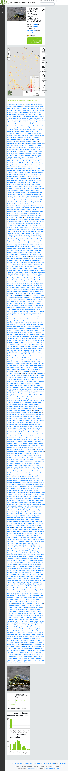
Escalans (25, 256)
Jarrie (28, 295)
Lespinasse (31, 358)
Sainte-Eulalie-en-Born (28, 518)
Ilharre (40, 293)
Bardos (32, 135)
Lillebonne (41, 367)
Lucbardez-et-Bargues (25, 379)
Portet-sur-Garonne (31, 473)
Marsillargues (41, 393)
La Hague (20, 317)
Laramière (29, 326)
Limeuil (17, 369)
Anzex (24, 116)
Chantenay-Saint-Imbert (22, 208)
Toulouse (17, 619)
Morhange (16, 434)
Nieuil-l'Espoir (35, 441)
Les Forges (33, 356)
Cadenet (29, 176)
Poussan (39, 475)
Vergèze (40, 636)
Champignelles (25, 206)
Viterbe (9, 662)
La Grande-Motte (26, 315)
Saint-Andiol (10, 504)
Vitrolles (14, 662)
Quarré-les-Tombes (13, 482)
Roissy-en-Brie (21, 492)
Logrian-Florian (11, 373)
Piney (27, 465)
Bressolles (30, 167)
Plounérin (36, 467)
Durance (9, 250)
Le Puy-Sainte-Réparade (28, 352)
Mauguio (23, 397)
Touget (35, 617)
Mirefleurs (29, 408)
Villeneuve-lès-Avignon (27, 652)
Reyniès (9, 490)
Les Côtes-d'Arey (23, 356)
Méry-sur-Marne (29, 402)
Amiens (17, 112)
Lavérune (31, 338)
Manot (16, 389)
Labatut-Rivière (17, 305)
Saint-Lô (16, 555)
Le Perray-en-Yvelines (30, 350)
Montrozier (17, 432)
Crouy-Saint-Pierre (23, 237)
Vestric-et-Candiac (12, 640)
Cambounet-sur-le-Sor (13, 184)
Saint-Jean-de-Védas (18, 547)
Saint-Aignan (30, 502)
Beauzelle (17, 143)
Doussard (11, 248)
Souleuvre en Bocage (13, 609)
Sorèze (38, 605)
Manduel (36, 387)
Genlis (23, 278)
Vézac (20, 640)
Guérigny (16, 286)
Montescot (24, 424)
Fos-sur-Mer (21, 266)
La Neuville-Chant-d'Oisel (19, 323)
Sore (34, 605)
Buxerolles (20, 174)
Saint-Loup (23, 555)
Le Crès (18, 346)
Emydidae (35, 26)
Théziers (33, 615)
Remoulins (18, 488)
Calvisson (27, 182)
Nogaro (33, 443)
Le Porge (39, 350)
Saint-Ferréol (34, 531)
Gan (17, 274)
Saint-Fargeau (35, 529)
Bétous (22, 149)
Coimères (37, 219)
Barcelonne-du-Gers (23, 135)
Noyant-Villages (28, 447)
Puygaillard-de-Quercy (31, 480)
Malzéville (37, 385)
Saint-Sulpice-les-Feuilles (26, 584)
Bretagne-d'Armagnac (20, 169)
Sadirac (19, 500)
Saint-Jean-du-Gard (30, 547)
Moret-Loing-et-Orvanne (35, 432)
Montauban (18, 418)
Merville (22, 402)
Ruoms (35, 498)
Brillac (23, 170)
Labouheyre (37, 305)
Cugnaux (16, 239)
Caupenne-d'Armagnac (26, 198)
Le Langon (35, 348)
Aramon (42, 116)
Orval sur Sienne (17, 453)
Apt (33, 116)
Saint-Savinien (35, 582)
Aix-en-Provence (17, 108)
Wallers (23, 664)
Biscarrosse (14, 153)
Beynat (39, 149)
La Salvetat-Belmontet (32, 330)
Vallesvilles (24, 629)
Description (11, 705)
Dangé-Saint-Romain (34, 243)
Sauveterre (39, 596)
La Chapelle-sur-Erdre (34, 309)
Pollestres (25, 469)
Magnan (25, 383)
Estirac (15, 260)
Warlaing (28, 664)
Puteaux (14, 480)
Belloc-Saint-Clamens (35, 145)
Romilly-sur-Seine (31, 492)
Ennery (22, 252)
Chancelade (10, 208)
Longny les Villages (22, 373)
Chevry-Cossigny (12, 215)
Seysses (32, 603)
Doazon (42, 245)
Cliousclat (18, 219)
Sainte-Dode (17, 518)
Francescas (10, 268)
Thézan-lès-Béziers (24, 615)
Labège (25, 305)
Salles (19, 592)
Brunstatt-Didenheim (37, 172)
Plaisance (10, 467)
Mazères (15, 399)
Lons (22, 375)
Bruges (16, 172)
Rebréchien (36, 486)
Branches (14, 167)
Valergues (31, 627)
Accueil (14, 763)
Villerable (16, 656)
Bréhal (20, 167)
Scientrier (18, 599)
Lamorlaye (10, 321)
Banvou (9, 135)
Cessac (22, 202)
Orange (9, 451)
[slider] (27, 92)
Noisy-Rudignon (26, 445)
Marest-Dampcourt (23, 391)
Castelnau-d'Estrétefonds (24, 194)
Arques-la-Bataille (17, 122)
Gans (20, 274)
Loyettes (15, 379)
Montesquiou (32, 424)
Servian (36, 601)
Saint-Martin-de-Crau (13, 558)
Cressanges (41, 235)
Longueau (32, 373)
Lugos (18, 381)
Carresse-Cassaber (38, 188)
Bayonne (9, 137)
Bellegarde (10, 145)
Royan (24, 498)
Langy (16, 325)
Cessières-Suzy (29, 202)
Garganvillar (26, 274)
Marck (15, 391)
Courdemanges (11, 231)
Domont (32, 247)
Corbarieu (18, 225)
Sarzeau (10, 596)
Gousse (27, 280)
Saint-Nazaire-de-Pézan (22, 568)
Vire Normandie (37, 660)
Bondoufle (37, 157)
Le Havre (28, 348)
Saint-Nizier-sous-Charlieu (27, 570)
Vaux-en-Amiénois (27, 633)
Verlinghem (10, 638)
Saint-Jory (18, 549)
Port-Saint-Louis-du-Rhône (14, 475)
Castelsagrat (26, 196)
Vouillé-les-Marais (39, 662)
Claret (32, 215)
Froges (14, 270)
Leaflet (30, 95)
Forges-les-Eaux (12, 266)
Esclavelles (32, 256)
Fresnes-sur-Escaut (31, 268)
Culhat (22, 239)
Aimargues (34, 106)
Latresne (29, 334)
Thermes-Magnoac (12, 615)
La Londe (17, 319)
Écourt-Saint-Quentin (13, 252)
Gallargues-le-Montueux (36, 272)
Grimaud (21, 284)
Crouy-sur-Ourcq (34, 237)
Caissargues (32, 180)
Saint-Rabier (29, 580)
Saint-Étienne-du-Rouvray (29, 527)
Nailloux (10, 438)
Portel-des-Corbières (19, 473)
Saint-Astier (38, 506)
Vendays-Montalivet (13, 635)
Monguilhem (11, 414)
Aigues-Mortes (11, 106)
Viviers (26, 662)
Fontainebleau (25, 264)
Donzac (37, 247)
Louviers (9, 379)
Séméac (16, 601)
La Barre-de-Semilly (30, 301)
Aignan (40, 104)
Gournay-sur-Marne (18, 280)
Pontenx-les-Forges (25, 471)
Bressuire (10, 169)
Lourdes (30, 377)
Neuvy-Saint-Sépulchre (18, 441)
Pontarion (16, 471)
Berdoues (15, 147)
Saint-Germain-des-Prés (31, 537)
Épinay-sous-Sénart (31, 254)
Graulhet (16, 282)
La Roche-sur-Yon (18, 328)
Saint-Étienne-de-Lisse (33, 525)
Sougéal (41, 607)
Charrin (34, 209)
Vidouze (34, 642)
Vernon (28, 638)
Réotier (33, 488)
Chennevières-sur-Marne (35, 213)
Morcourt (24, 432)
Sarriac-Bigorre (35, 594)
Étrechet (20, 260)
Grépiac (9, 284)
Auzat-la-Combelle (13, 131)
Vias (30, 640)
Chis (19, 215)
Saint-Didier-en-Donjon (37, 514)
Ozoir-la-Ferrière (32, 453)
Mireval (35, 408)
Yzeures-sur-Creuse (30, 666)
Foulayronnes (29, 266)
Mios (37, 406)
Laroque (37, 328)
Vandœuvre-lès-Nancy (13, 631)
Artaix (24, 122)
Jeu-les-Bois (16, 297)
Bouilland (10, 163)
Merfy (32, 401)
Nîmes (9, 443)
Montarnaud (40, 416)
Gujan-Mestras (29, 286)
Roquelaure (18, 494)
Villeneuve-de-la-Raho (37, 650)
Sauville (9, 597)
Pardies (10, 457)
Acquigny (20, 104)
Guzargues (37, 286)
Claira (28, 215)
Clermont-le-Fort (18, 217)
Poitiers (19, 469)
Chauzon (16, 213)
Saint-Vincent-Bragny (26, 588)
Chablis (37, 202)
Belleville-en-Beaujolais (21, 145)
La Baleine (21, 301)
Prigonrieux (24, 479)
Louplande (24, 377)
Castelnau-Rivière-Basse (14, 196)
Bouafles (25, 161)
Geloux (41, 276)
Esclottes (38, 256)
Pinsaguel (33, 465)
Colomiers (22, 221)
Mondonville (22, 412)
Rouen (27, 496)
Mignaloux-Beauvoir (13, 406)
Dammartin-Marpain (37, 241)
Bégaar (30, 143)
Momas (16, 412)
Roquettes (39, 494)
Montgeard (22, 426)
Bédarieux (24, 143)
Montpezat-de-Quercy (21, 428)
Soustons (29, 609)
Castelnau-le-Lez (37, 194)
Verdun (18, 636)
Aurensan (24, 130)
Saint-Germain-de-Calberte (35, 535)
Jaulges (9, 297)
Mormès (22, 434)
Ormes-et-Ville (27, 451)
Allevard (15, 110)
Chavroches (23, 213)
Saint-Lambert (11, 551)
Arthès (29, 122)
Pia (9, 465)
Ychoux (42, 664)
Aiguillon (27, 106)
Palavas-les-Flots (34, 455)
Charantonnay (40, 208)
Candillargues (36, 184)
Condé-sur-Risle (19, 223)
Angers (9, 114)
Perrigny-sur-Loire (24, 461)
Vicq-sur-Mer (27, 642)
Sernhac (30, 601)
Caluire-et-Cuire (18, 182)
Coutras (39, 233)
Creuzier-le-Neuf (12, 237)
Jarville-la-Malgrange (37, 295)
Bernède (21, 147)
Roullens (39, 496)
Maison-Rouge (38, 383)
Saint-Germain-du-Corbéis (26, 539)
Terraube (37, 613)
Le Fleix (24, 346)
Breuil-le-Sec (30, 169)
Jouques (14, 299)
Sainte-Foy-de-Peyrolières (23, 519)
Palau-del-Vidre (24, 455)
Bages (18, 133)
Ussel (17, 623)
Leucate (34, 364)
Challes (22, 204)
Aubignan (35, 126)
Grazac (22, 282)
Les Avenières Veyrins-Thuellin (21, 354)
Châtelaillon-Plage (38, 211)
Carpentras (29, 188)
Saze (41, 597)
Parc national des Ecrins (52, 768)
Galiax (26, 272)
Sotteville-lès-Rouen (19, 607)
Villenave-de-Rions (28, 648)
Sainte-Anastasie (12, 516)
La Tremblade (22, 334)
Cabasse (9, 176)
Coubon (21, 227)
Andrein (34, 112)
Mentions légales (61, 763)
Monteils (9, 424)
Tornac (24, 617)
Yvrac (22, 666)
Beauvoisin (10, 143)
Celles (27, 200)
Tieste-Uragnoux (16, 617)
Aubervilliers (28, 126)
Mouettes (28, 434)
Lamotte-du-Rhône (26, 321)
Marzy (33, 395)
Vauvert (19, 633)
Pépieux (25, 459)
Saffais (24, 500)
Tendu (32, 613)
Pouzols (16, 477)
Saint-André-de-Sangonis (22, 504)
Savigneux (16, 597)
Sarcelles (27, 594)
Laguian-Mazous (12, 317)
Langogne (11, 325)
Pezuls (34, 463)
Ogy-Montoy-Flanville (18, 449)
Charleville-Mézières (13, 209)
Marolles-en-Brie (19, 393)
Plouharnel (29, 467)
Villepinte (10, 656)
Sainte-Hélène (23, 521)
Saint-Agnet (22, 502)
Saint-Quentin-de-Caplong (18, 580)
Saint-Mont (38, 566)
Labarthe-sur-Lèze (16, 303)
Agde (35, 104)
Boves (41, 165)
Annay (35, 114)
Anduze (40, 112)
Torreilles (29, 617)
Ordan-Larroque (17, 451)
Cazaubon (10, 200)
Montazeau (17, 420)
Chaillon (16, 204)
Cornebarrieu (25, 225)
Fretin (39, 268)
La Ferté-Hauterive (34, 313)
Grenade (27, 282)
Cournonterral (11, 233)
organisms (22, 101)
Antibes (14, 116)
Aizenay (25, 108)
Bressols (36, 167)
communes (13, 101)
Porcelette (42, 471)
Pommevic (32, 469)
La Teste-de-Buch (18, 332)
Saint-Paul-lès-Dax (32, 574)
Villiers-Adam (25, 658)
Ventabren (41, 635)
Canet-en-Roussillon (24, 186)
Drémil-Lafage (24, 248)
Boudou (40, 161)
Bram (8, 167)
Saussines (32, 596)
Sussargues (34, 611)
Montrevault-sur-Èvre (35, 430)
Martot (28, 395)
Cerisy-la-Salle (15, 202)
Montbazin (24, 420)
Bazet (31, 137)
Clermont (10, 217)
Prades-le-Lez (23, 477)
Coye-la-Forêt (11, 235)
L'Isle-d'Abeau (33, 369)
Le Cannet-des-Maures (25, 344)
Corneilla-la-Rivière (12, 227)
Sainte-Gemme (35, 519)
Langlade (41, 323)
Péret (29, 459)
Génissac (18, 278)
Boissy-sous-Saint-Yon (20, 157)
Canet (16, 186)
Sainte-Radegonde (21, 525)
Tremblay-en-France (30, 621)
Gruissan (9, 286)
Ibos (36, 293)
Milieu (18, 705)
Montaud (24, 418)
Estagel (9, 260)
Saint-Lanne (20, 551)
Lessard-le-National (23, 360)
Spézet (15, 611)
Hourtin (40, 291)
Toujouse (40, 617)
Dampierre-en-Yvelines (13, 243)
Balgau (35, 133)
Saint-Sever (15, 584)
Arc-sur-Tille (32, 118)
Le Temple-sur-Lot (18, 364)
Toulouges (10, 619)
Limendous (10, 369)
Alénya (39, 108)
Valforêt (37, 627)
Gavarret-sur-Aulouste (20, 276)
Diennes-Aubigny (23, 245)
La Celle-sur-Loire (31, 307)
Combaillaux (29, 221)
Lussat (9, 383)
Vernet (23, 638)
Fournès (36, 266)
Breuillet (37, 169)
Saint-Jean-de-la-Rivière (29, 545)
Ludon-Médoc (11, 381)
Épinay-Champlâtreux (18, 254)
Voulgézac (11, 664)
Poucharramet (32, 475)
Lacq (38, 311)
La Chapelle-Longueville (20, 309)
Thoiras (39, 615)
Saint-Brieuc (30, 510)
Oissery (27, 449)
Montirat (28, 426)
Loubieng (10, 377)
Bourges (41, 163)
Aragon (37, 116)
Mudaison (37, 436)
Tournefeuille (24, 619)
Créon (35, 235)
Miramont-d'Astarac (13, 408)
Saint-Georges (27, 533)
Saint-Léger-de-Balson (27, 553)
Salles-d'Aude (25, 592)
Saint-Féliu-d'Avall (24, 531)
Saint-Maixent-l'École (14, 557)
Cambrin (23, 184)
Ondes (41, 449)
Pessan (37, 461)
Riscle (20, 490)
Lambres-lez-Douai (26, 319)
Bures (9, 174)
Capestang (34, 186)
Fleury (14, 264)
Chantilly (32, 208)
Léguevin (15, 348)
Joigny (23, 297)
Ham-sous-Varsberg (26, 287)
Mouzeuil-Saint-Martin (27, 436)
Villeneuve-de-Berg (24, 650)
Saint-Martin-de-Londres (27, 558)
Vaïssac (36, 625)
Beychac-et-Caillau (30, 149)
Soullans (22, 609)
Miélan (41, 404)
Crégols (18, 235)
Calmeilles (10, 182)
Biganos (31, 151)
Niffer (41, 441)
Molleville (10, 412)
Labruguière (15, 307)
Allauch (10, 110)
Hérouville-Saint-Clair (37, 289)
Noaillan (27, 443)
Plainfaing (40, 465)
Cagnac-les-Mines (24, 178)
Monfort (35, 412)
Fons (18, 264)
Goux (36, 280)
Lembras (9, 350)
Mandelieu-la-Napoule (27, 387)
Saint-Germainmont (16, 541)
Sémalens (10, 601)
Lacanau (22, 307)
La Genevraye (16, 315)
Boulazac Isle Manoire (20, 163)
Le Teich (9, 364)
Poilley (42, 467)
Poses (25, 475)
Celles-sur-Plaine (35, 200)
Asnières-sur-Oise (19, 124)
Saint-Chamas (16, 512)
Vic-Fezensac (36, 640)
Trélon (21, 621)
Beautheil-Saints (27, 141)
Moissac (26, 410)
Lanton (35, 325)
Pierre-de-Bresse (20, 465)
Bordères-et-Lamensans (27, 159)
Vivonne (31, 662)
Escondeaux (10, 258)
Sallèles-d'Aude (11, 592)
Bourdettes (35, 163)
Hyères (32, 293)
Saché (14, 500)
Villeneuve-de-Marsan (13, 652)
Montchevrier (38, 420)
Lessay (32, 360)
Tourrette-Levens (34, 619)
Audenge (31, 128)
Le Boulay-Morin (37, 342)
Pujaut (40, 479)
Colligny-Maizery (13, 221)
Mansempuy (22, 389)
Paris (33, 457)
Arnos (9, 122)
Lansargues (28, 325)
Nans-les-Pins (30, 438)
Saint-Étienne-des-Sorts (14, 527)
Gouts (32, 280)
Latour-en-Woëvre (12, 334)
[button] (9, 54)
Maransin (30, 389)
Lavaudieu (25, 338)
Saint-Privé (37, 578)
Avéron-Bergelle (30, 131)
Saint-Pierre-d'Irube (36, 576)
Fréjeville (17, 268)
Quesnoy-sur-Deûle (25, 482)
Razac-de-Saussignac (25, 486)
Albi (29, 108)
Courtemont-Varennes (22, 233)
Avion (42, 131)
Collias (43, 219)
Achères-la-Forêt (12, 104)
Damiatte (28, 241)
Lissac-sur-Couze (37, 371)
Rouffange (33, 496)
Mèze (23, 404)
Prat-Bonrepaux (32, 477)
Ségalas (24, 599)
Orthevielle (40, 451)
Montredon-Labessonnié (14, 430)
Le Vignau (23, 365)
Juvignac (10, 301)
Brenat (24, 167)
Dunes (31, 248)
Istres (15, 295)
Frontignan (20, 270)
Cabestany (16, 176)
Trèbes (9, 621)
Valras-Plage (38, 629)
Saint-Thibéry (12, 586)
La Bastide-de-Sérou (28, 303)
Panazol (42, 455)
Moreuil (9, 434)
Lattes (35, 334)
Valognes (31, 629)
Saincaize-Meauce (12, 502)
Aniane (31, 114)
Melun (31, 399)
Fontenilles (33, 264)
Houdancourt (33, 291)
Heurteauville (11, 291)
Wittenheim (35, 664)
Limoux (22, 369)
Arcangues (25, 118)
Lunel (22, 381)
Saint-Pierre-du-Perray (26, 578)
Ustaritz (32, 623)
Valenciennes (23, 627)
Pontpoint (35, 471)
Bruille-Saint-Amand (25, 172)
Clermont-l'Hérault (29, 217)
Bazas (27, 137)
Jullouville (32, 299)
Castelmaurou (25, 192)
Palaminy (16, 455)
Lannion (21, 325)
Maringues (38, 391)
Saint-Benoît (22, 510)
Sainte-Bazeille (22, 516)
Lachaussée (20, 311)
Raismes (22, 484)
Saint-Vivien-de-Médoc (17, 590)
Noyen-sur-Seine (38, 447)
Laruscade (22, 330)
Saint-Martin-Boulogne (35, 557)
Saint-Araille (31, 506)
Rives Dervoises (33, 490)
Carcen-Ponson (20, 188)
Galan (22, 272)
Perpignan (40, 459)
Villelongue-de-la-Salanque (28, 646)
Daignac (22, 241)
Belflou (35, 143)
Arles (12, 120)
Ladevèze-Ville (24, 313)
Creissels (24, 235)
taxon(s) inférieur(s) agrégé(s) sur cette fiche (35, 41)
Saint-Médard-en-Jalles (19, 564)
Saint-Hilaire (15, 543)
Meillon (21, 399)
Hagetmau (10, 287)
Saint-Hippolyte (24, 543)
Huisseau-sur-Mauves (22, 293)
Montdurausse (38, 422)
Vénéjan (34, 635)
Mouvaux (17, 436)
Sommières (18, 605)
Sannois (21, 594)
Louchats (17, 377)
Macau (20, 383)
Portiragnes (41, 473)
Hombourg (19, 291)
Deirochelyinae (31, 30)
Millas (27, 406)
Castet (42, 196)
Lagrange (34, 315)
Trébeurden (15, 621)
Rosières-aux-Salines (13, 496)
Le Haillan (22, 348)
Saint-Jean (32, 543)
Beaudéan (36, 139)
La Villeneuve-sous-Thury (20, 340)
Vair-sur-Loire (29, 625)
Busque (14, 174)
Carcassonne (11, 188)
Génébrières (10, 278)
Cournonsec (33, 231)
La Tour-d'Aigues (35, 332)
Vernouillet (40, 638)
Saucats (16, 596)
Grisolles (27, 284)
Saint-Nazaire (11, 568)
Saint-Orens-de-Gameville (14, 572)
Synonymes (11, 708)
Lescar (16, 356)
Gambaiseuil (11, 274)
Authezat (37, 130)
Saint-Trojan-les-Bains (23, 586)
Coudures (27, 227)
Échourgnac (21, 250)
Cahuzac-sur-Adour (12, 180)
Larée (35, 326)
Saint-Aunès (14, 510)
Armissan (25, 120)
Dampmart (24, 243)
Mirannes (22, 408)
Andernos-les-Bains (25, 112)
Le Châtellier (11, 346)
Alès (43, 108)
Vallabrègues (16, 629)
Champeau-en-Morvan (13, 206)
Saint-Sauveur (26, 582)
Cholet (23, 215)
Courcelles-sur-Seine (33, 229)
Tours (41, 619)
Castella (17, 192)
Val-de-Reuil (14, 627)
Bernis (26, 147)
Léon (21, 350)
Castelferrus (10, 192)
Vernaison (18, 638)
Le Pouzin (17, 352)
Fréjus (23, 268)
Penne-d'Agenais (17, 459)
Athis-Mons (38, 124)
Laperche (23, 326)
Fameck (16, 262)
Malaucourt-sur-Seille (20, 385)
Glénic (42, 278)
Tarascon (16, 613)
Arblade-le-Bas (12, 118)
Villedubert (11, 646)
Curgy (29, 239)
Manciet (9, 387)
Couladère (10, 229)
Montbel (30, 420)
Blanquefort (10, 155)
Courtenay (33, 233)
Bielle (26, 151)
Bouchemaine (33, 161)
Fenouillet (23, 262)
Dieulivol (36, 245)
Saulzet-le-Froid (23, 596)
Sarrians (42, 594)
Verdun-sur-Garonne (27, 636)
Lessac (14, 360)
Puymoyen (41, 480)
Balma (40, 133)
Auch (16, 128)
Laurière (32, 336)
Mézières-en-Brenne (32, 404)
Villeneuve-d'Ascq (13, 650)
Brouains (10, 172)
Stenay (28, 611)
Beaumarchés (11, 141)
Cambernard (34, 182)
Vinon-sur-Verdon (22, 660)
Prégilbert (17, 479)
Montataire (10, 418)
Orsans (34, 451)
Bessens (31, 147)
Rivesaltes (25, 490)
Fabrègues (36, 260)
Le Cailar (15, 344)
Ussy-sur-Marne (24, 623)
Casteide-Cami (35, 190)
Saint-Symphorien (40, 584)
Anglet (14, 114)
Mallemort (30, 385)
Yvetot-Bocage (15, 666)
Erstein (15, 256)
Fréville (9, 270)
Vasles (42, 631)
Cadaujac (23, 176)
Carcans (41, 186)
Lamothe (17, 321)
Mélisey (26, 399)
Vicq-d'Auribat (19, 642)
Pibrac (13, 465)
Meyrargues (17, 404)
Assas (32, 124)
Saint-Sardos (17, 582)
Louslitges (37, 377)
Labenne (30, 305)
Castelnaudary (11, 194)
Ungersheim (10, 623)
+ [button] (8, 52)
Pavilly (9, 459)
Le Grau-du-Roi (31, 346)
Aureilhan (17, 130)
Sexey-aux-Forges (24, 603)
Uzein (36, 623)
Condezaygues (29, 223)
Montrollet (10, 432)
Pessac (32, 461)
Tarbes (22, 613)
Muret (43, 436)
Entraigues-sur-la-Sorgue (32, 252)
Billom (36, 151)
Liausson (15, 367)
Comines (36, 221)
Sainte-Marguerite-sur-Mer (32, 523)
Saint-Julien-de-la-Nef (28, 549)
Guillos (22, 286)
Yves (8, 666)
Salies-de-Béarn (38, 590)
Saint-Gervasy (35, 541)
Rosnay (22, 496)
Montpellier (35, 426)
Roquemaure (26, 494)
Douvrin (17, 248)
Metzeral (41, 402)
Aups (12, 130)
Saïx (26, 590)
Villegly (17, 646)
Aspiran (27, 124)
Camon (29, 184)
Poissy (14, 469)
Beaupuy (18, 141)
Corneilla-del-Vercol (36, 225)
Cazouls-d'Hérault (19, 200)
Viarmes (25, 640)
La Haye (26, 317)
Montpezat (10, 428)
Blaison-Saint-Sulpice (31, 153)
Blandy (40, 153)
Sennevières (23, 601)
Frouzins (27, 270)
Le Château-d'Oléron (39, 344)
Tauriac (27, 613)
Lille (35, 367)
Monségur (35, 414)
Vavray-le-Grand (37, 633)
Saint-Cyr (14, 514)
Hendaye (17, 289)
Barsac (42, 135)
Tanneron (10, 613)
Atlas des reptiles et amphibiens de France (23, 2)
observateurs (33, 101)
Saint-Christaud (25, 512)
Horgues (25, 291)
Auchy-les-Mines (23, 128)
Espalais (32, 258)
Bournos (18, 165)
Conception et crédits (49, 763)
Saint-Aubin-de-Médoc (13, 508)
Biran (40, 151)
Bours (36, 165)
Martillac (22, 395)
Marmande (10, 393)
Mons (29, 414)
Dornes (43, 247)
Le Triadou (28, 364)
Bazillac (36, 137)
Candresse (10, 186)
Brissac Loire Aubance (38, 170)
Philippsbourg (41, 463)
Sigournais (10, 605)
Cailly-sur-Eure (23, 180)
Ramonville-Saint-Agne (32, 484)
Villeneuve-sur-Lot (33, 654)
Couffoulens (34, 227)
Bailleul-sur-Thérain (26, 133)
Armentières (18, 120)
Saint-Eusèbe (26, 529)
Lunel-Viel (28, 381)
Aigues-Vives (20, 106)
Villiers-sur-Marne (35, 658)
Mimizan (32, 406)
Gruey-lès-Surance (36, 284)
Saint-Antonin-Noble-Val (20, 506)
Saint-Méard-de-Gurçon (29, 562)
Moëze (21, 410)
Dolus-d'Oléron (12, 247)
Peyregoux (15, 463)
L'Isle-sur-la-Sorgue (25, 371)
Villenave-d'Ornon (40, 648)
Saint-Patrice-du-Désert (19, 574)
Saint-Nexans (34, 568)
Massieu (38, 395)
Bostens (19, 161)
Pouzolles (10, 477)
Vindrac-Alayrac (11, 660)
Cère (8, 202)
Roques (33, 494)
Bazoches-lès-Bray (12, 139)
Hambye (16, 287)
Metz (37, 402)
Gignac (37, 278)
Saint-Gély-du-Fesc (17, 533)
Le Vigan (16, 365)
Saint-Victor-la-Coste (13, 588)
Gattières (10, 276)
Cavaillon (36, 198)
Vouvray (17, 664)
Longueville (17, 375)
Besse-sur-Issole (39, 147)
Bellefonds (41, 143)
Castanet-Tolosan (24, 190)
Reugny (39, 488)
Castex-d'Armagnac (13, 198)
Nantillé (21, 440)
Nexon (28, 441)
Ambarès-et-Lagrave (34, 110)
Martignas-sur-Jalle (13, 395)
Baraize (15, 135)
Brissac (28, 170)
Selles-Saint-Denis (38, 599)
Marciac (9, 391)
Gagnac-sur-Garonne (13, 272)
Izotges (24, 295)
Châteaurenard (27, 211)
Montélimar (16, 424)
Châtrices (10, 213)
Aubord (41, 126)
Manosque (10, 389)
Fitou (33, 262)
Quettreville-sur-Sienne (38, 482)
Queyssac (11, 484)
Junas (37, 299)
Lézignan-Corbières (32, 365)
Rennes (28, 488)
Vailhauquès (10, 625)
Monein (29, 412)
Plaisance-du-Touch (19, 467)
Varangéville (35, 631)
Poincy (9, 469)
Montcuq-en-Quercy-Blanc (14, 422)
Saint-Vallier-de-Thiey (36, 586)
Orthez (9, 453)
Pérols (34, 459)
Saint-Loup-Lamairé (32, 555)
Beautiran (35, 141)
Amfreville (11, 112)
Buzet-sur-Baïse (28, 174)
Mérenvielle (26, 401)
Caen (16, 178)
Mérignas (10, 402)
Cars (8, 190)
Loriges (27, 375)
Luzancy (14, 383)
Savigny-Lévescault (25, 597)
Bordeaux (16, 159)
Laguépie (40, 315)
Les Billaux (34, 354)
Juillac (26, 299)
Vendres (28, 635)
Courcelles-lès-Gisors (20, 229)
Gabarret (37, 270)
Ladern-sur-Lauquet (13, 313)
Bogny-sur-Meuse (36, 155)
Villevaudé (17, 658)
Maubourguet (16, 397)
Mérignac (38, 401)
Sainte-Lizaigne (19, 523)
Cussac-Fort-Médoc (13, 241)
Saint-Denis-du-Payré (24, 514)
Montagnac (10, 416)
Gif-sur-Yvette (30, 278)
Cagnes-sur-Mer (34, 178)
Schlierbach (10, 599)
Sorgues (9, 607)
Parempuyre (16, 457)
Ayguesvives (11, 133)
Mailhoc (31, 383)
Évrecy (25, 260)
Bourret (24, 165)
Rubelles (29, 498)
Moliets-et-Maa (34, 410)
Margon (32, 391)
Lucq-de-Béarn (37, 379)
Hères (22, 289)
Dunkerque (37, 248)
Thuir (8, 617)
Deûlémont (14, 245)
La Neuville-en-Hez (32, 323)
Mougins (34, 434)
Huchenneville (11, 293)
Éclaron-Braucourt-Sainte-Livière (34, 250)
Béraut (9, 147)
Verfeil (35, 636)
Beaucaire (22, 139)
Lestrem (15, 362)
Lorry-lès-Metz (40, 375)
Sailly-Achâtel (37, 500)
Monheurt (18, 414)
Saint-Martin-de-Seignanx (21, 560)
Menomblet (37, 399)
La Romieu (31, 328)
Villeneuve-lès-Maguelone (20, 654)
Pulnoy (9, 480)
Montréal (30, 428)
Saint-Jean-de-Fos (16, 545)
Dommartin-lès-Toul (23, 247)
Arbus (19, 118)
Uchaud (39, 621)
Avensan (22, 131)
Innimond (10, 295)
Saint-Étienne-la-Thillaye (14, 529)
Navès (32, 440)
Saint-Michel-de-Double (33, 564)
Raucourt (10, 486)
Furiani (32, 270)
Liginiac (31, 367)
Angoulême (20, 114)
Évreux (30, 260)
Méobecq (10, 401)
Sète (16, 603)
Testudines (35, 24)
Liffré (26, 367)
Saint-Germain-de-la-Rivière (15, 537)
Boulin (29, 163)
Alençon (33, 108)
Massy (9, 397)
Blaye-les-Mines (19, 155)
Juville (15, 301)
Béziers (21, 151)
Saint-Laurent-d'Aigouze (31, 551)
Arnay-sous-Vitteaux (35, 120)
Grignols (15, 284)
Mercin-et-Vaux (18, 401)
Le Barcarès (18, 342)
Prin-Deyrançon (32, 479)
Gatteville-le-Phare (36, 274)
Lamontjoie (36, 319)
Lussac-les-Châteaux (37, 381)
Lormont (32, 375)
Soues (35, 607)
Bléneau (27, 155)
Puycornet (21, 480)
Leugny (39, 364)
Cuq (26, 239)
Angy (26, 114)
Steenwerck (21, 611)
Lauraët (9, 336)
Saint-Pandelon (27, 572)
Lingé (26, 369)
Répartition (24, 705)
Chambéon (41, 204)
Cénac (42, 200)
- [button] (8, 56)
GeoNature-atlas (30, 768)
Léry (37, 352)
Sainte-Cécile (31, 516)
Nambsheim (17, 438)
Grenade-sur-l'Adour (36, 282)
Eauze (15, 250)
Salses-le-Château (12, 594)
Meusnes (10, 404)
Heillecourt (10, 289)
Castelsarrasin (35, 196)
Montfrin (15, 426)
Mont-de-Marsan (28, 422)
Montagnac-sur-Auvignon (22, 416)
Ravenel (16, 486)
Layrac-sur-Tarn (32, 340)
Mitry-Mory (15, 410)
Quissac (17, 484)
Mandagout (16, 387)
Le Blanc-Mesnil (27, 342)
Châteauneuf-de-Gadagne (14, 211)
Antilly (19, 116)
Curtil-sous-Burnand (38, 239)
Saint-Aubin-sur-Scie (27, 508)
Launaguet (41, 334)
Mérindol (16, 402)
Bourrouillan (30, 165)
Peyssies (28, 463)
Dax (9, 245)
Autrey (42, 130)
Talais (40, 611)
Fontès (40, 264)
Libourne (21, 367)
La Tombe (26, 332)
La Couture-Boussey (30, 311)
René (23, 488)
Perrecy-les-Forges (12, 461)
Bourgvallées (11, 165)
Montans (33, 416)
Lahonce (32, 317)
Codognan (25, 219)
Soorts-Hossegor (27, 605)
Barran (37, 135)
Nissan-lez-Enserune (18, 443)
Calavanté (39, 180)
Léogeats (16, 350)
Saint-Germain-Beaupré (19, 535)
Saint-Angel (34, 504)
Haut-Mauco (36, 287)
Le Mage (41, 348)
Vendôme (22, 635)
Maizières (10, 385)
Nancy (23, 438)
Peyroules (22, 463)
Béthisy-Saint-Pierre (13, 149)
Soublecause (29, 607)
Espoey (38, 258)
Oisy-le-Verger (34, 449)
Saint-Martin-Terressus (35, 560)
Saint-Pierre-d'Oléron (13, 578)
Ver (8, 636)
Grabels (41, 280)
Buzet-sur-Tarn (38, 174)
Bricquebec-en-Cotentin (14, 170)
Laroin (25, 328)
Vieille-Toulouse (24, 644)
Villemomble (18, 648)
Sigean (38, 603)
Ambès (42, 110)
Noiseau (18, 445)
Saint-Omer (38, 570)
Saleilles (30, 590)
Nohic (13, 445)
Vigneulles (41, 644)
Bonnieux (10, 159)
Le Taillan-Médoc (38, 362)
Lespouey (38, 358)
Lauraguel (15, 336)
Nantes (15, 440)
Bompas (30, 157)
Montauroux (31, 418)
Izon (19, 295)
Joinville (28, 297)
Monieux (24, 414)
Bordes (14, 161)
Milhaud (22, 406)
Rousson (18, 498)
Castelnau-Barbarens (36, 192)
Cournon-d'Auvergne (23, 231)
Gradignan (10, 282)
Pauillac (38, 457)
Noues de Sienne (18, 447)
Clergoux (37, 215)
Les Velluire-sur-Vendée (25, 362)
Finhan (29, 262)
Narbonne (27, 440)
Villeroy (22, 656)
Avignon (38, 131)
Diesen (31, 245)
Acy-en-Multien (28, 104)
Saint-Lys (42, 555)
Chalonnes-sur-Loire (31, 204)
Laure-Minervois (24, 336)
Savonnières (35, 597)
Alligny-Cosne (23, 110)
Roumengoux (11, 498)
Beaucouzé (29, 139)
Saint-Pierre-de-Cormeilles (22, 576)
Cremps (30, 235)
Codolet (31, 219)
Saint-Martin (24, 557)
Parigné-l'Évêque (26, 457)
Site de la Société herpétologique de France (29, 763)
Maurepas (30, 397)
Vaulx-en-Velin (11, 633)
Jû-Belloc (20, 299)
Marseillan (33, 393)
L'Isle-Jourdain (15, 371)
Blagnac (21, 153)
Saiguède (29, 500)
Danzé (43, 243)
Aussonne (31, 130)
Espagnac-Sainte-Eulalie (22, 258)
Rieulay (15, 490)
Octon (9, 449)
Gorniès (9, 280)
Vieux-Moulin (33, 644)
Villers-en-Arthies (30, 656)
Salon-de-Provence (35, 592)
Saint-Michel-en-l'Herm (27, 566)
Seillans (29, 599)
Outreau (25, 453)
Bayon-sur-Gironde (18, 137)
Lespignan (24, 358)
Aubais (22, 126)
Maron (27, 393)
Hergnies (27, 289)
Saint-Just (39, 549)
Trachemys (30, 32)
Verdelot (12, 636)
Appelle (29, 116)
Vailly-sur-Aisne (19, 625)
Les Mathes (16, 358)
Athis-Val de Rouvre (13, 126)
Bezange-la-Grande (12, 151)
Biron (8, 153)
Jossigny (34, 297)
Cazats (42, 198)
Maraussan (37, 389)
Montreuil (25, 430)
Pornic (10, 473)
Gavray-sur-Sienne (32, 276)
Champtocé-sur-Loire (37, 206)
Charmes (22, 209)
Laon (39, 325)
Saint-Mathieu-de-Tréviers (14, 562)
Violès (30, 660)
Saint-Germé (26, 541)
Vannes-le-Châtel (26, 631)
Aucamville (10, 128)
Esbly (19, 256)
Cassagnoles (15, 190)
